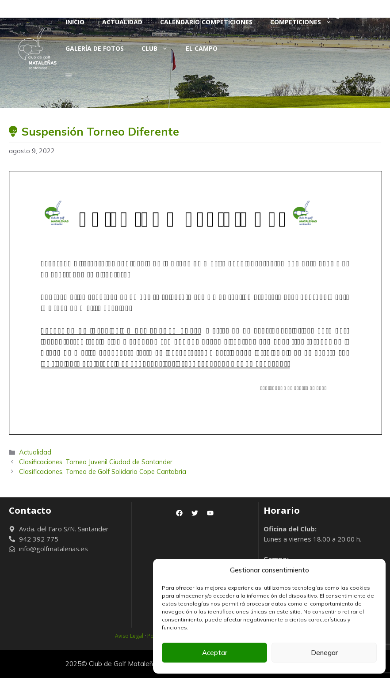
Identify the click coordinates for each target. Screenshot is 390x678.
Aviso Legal (129, 636)
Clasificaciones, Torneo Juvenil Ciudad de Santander (95, 462)
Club (159, 48)
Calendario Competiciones (206, 22)
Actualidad (122, 22)
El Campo (202, 48)
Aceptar (214, 652)
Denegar (324, 652)
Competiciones (305, 22)
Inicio (74, 22)
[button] (68, 75)
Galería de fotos (94, 48)
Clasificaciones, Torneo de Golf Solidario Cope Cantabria (102, 471)
